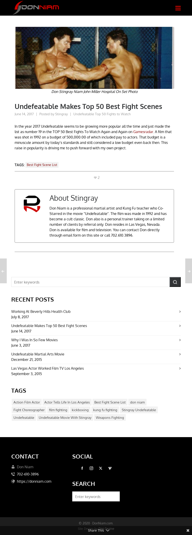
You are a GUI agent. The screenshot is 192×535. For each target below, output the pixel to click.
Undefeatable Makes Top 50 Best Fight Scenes (49, 325)
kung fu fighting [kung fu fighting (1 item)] (105, 410)
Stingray (61, 114)
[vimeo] (110, 468)
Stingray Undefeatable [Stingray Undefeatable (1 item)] (139, 410)
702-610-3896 (28, 474)
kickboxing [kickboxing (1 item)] (80, 410)
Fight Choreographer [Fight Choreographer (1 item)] (29, 410)
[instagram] (91, 468)
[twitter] (101, 468)
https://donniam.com (34, 481)
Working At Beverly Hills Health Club (41, 311)
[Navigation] (178, 8)
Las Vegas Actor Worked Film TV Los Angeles (47, 368)
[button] (175, 282)
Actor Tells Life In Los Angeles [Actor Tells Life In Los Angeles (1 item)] (67, 402)
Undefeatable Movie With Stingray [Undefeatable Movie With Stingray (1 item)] (65, 417)
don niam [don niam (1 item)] (137, 402)
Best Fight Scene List (42, 165)
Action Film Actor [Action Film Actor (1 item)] (27, 402)
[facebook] (82, 468)
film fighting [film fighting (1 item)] (58, 410)
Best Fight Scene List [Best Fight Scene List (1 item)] (110, 402)
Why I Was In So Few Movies (34, 340)
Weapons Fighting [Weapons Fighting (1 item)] (110, 417)
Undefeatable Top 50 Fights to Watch (102, 114)
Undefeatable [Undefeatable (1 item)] (24, 417)
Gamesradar (143, 131)
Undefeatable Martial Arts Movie (37, 354)
